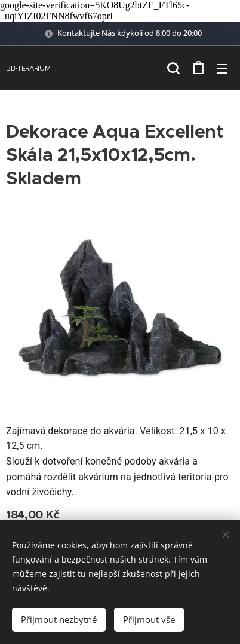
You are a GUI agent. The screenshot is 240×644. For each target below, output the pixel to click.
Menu (222, 68)
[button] (173, 68)
